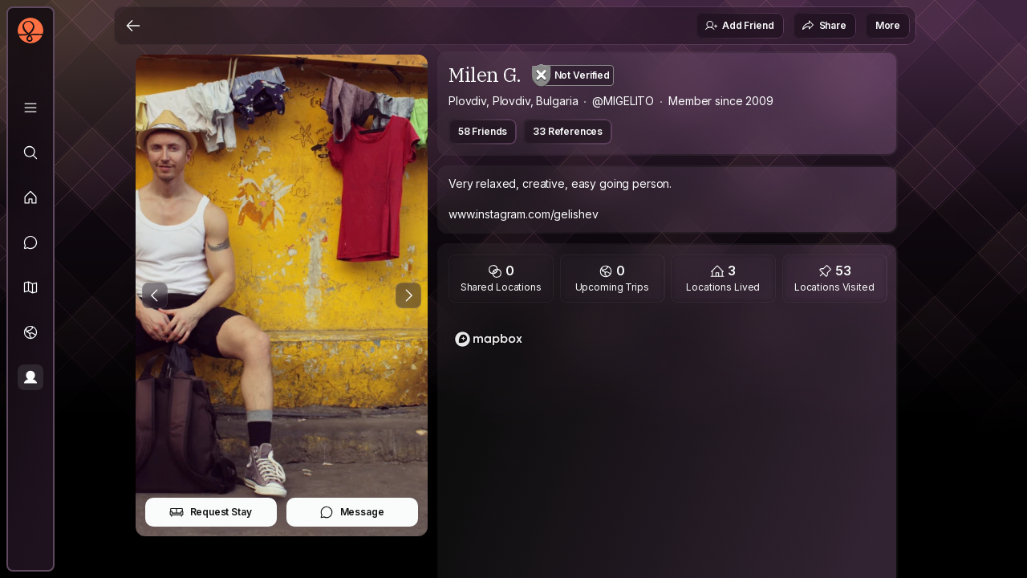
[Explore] (30, 152)
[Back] (133, 26)
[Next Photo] (408, 295)
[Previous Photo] (155, 295)
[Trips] (30, 332)
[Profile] (30, 377)
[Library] (30, 107)
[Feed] (30, 197)
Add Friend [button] (738, 25)
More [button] (887, 25)
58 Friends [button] (482, 131)
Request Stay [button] (210, 512)
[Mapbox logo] (488, 339)
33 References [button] (568, 131)
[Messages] (30, 242)
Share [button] (824, 25)
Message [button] (351, 512)
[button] (30, 287)
